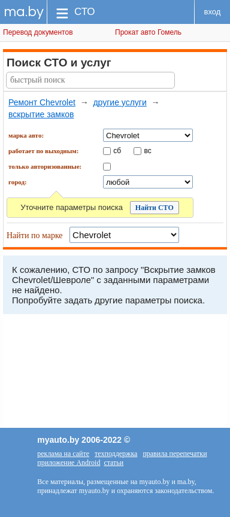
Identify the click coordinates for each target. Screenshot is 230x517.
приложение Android (68, 462)
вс (148, 150)
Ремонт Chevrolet (41, 102)
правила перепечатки (175, 453)
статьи (113, 462)
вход (212, 11)
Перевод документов (38, 32)
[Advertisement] (115, 374)
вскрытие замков (41, 114)
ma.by (24, 11)
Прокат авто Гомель (148, 32)
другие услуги (119, 102)
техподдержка (116, 453)
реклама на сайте (63, 453)
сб (117, 150)
